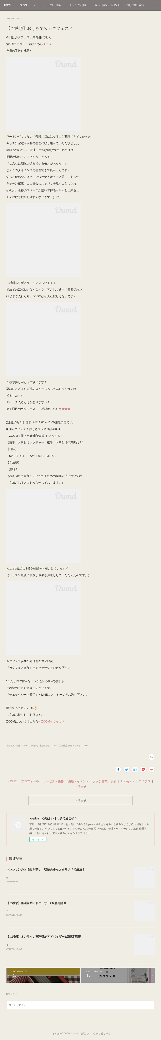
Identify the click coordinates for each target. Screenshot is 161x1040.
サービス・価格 (52, 5)
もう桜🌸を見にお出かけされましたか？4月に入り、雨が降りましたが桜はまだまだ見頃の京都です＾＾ (64, 911)
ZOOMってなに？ (53, 721)
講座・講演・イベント (107, 5)
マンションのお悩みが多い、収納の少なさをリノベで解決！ (45, 869)
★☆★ (47, 44)
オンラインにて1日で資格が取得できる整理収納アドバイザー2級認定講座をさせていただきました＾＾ (63, 944)
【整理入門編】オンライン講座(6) (22, 745)
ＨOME (12, 781)
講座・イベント (78, 781)
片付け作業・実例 (134, 5)
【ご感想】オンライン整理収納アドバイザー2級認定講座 (43, 936)
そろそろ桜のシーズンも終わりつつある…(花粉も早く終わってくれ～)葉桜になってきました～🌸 (61, 877)
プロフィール (27, 5)
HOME (8, 5)
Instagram (127, 781)
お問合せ (80, 786)
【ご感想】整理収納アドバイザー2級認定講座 (36, 903)
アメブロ (144, 781)
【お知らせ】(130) (47, 745)
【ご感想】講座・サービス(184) (72, 745)
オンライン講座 (78, 5)
